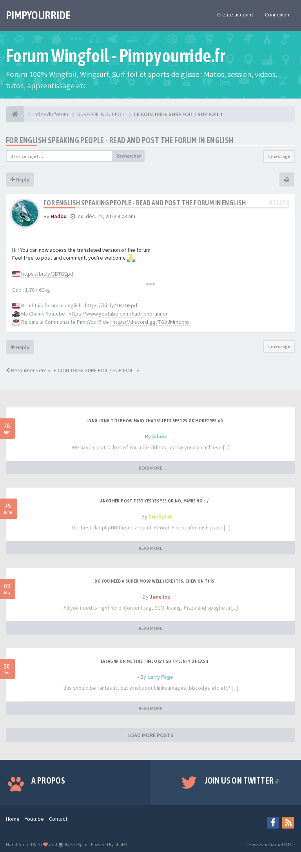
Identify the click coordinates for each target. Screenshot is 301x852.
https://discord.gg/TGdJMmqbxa (151, 321)
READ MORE (150, 468)
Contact (58, 818)
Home (13, 818)
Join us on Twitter (242, 780)
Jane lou (160, 596)
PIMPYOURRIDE (38, 15)
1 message (279, 156)
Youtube (34, 818)
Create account (235, 14)
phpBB (120, 844)
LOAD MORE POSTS (150, 735)
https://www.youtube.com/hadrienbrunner (118, 313)
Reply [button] (20, 179)
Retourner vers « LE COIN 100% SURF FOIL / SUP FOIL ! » (72, 370)
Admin (160, 436)
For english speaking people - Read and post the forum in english (120, 140)
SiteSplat (160, 516)
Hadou (59, 216)
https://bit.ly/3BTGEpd (47, 273)
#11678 (279, 203)
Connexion (277, 14)
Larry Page (160, 676)
